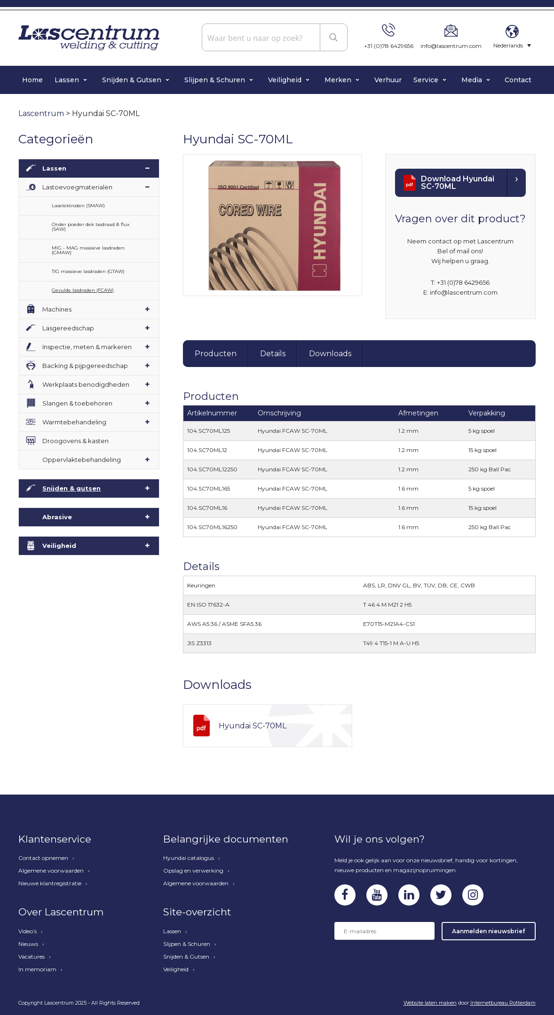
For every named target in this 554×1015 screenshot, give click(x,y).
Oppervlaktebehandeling (81, 459)
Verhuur (388, 80)
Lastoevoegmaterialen (77, 187)
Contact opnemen (43, 858)
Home (32, 80)
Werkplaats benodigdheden (85, 384)
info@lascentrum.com (451, 45)
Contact (518, 80)
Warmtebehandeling (74, 422)
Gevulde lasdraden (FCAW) (83, 290)
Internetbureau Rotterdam (503, 1002)
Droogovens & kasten (75, 441)
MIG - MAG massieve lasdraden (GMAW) (88, 250)
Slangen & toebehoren (77, 403)
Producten (216, 353)
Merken (338, 80)
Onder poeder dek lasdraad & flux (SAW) (90, 226)
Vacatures (31, 957)
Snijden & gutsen (71, 488)
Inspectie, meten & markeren (87, 347)
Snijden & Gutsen (132, 80)
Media (472, 80)
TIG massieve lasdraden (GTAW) (88, 271)
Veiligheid (285, 80)
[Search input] (262, 37)
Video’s (27, 931)
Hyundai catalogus (188, 858)
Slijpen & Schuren (215, 80)
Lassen (68, 80)
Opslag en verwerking (193, 871)
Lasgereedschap (68, 328)
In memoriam (37, 969)
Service (426, 80)
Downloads (330, 353)
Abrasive (57, 517)
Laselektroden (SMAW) (78, 206)
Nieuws (28, 944)
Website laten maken (430, 1002)
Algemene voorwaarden (51, 871)
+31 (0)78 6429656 (388, 45)
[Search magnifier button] (334, 37)
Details (272, 353)
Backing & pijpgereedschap (85, 365)
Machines (56, 309)
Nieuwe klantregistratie (49, 883)
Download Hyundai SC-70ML (457, 182)
